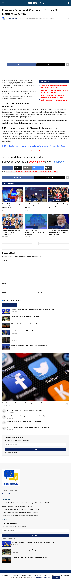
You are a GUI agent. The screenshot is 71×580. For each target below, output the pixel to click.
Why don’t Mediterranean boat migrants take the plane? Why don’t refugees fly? (28, 416)
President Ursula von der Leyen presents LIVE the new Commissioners (11, 232)
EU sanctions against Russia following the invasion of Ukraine (28, 331)
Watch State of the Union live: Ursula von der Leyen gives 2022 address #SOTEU (32, 309)
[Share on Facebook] (21, 64)
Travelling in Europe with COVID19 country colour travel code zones (24, 410)
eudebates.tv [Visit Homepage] (35, 2)
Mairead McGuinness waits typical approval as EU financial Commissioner (12, 206)
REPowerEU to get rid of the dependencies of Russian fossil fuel (28, 324)
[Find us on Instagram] (9, 494)
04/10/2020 (5, 210)
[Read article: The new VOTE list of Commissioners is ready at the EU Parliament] (36, 221)
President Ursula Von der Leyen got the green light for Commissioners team (58, 206)
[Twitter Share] (18, 168)
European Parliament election (48, 171)
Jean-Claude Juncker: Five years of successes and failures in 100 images (35, 206)
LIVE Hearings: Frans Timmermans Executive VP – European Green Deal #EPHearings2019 (58, 232)
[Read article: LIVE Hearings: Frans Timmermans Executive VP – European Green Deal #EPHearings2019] (59, 221)
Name (4, 284)
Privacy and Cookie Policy (43, 577)
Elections (9, 171)
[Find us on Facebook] (2, 494)
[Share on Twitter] (50, 64)
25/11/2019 (28, 236)
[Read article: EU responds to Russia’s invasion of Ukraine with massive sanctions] (6, 347)
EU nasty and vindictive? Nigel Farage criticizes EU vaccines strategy (25, 422)
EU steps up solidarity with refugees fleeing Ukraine (25, 316)
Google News (36, 161)
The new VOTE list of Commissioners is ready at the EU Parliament (35, 232)
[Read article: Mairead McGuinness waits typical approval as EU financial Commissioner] (12, 194)
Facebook (58, 161)
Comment (6, 260)
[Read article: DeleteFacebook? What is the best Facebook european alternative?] (35, 377)
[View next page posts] (37, 243)
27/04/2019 (23, 18)
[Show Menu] (3, 3)
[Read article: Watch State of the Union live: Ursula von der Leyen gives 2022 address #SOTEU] (6, 311)
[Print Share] (48, 168)
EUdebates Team (12, 18)
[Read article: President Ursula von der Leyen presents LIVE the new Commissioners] (12, 221)
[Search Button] (68, 3)
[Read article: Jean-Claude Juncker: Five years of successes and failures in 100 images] (36, 194)
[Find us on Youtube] (12, 494)
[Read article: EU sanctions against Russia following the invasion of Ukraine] (6, 332)
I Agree (56, 577)
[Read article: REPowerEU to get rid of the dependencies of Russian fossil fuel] (6, 325)
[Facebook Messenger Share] (38, 168)
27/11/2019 (51, 210)
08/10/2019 (51, 236)
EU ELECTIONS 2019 (34, 18)
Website (39, 292)
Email (4, 292)
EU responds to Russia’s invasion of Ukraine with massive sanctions (29, 345)
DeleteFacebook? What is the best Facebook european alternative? (22, 403)
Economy (6, 200)
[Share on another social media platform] (67, 64)
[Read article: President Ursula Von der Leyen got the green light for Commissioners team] (59, 194)
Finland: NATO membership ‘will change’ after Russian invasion (27, 338)
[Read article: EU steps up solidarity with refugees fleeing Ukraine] (6, 318)
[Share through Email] (27, 168)
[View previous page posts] (34, 243)
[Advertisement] (35, 71)
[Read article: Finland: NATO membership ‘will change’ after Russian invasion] (6, 340)
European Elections (31, 171)
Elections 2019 (18, 171)
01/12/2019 (28, 210)
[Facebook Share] (7, 168)
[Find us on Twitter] (6, 493)
